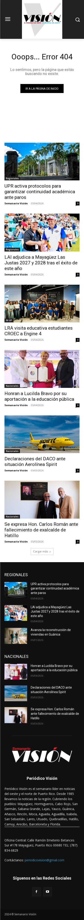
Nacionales (12, 385)
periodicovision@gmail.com (44, 860)
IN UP (9, 320)
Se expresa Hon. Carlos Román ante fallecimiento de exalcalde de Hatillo (41, 530)
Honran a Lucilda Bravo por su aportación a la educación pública (39, 396)
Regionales (12, 178)
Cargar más (42, 551)
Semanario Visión (16, 203)
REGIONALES (16, 574)
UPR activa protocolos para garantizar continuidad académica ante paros (39, 191)
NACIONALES (16, 656)
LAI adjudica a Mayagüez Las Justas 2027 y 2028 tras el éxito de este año (41, 262)
